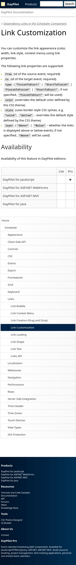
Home (5, 217)
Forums (5, 498)
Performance (16, 381)
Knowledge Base (9, 504)
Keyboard (13, 289)
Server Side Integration (22, 396)
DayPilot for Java (14, 201)
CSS (10, 253)
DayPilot (10, 4)
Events (12, 260)
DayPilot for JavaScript (18, 176)
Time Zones (15, 410)
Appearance (15, 231)
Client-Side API (17, 239)
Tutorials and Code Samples (15, 489)
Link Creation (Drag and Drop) (29, 317)
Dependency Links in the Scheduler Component (34, 23)
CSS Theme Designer (12, 516)
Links (11, 296)
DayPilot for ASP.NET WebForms (25, 184)
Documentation (9, 492)
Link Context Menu (22, 310)
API (2, 495)
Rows (11, 388)
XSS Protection (17, 431)
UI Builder (6, 519)
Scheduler (11, 224)
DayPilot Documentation (17, 12)
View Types (14, 424)
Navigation (14, 374)
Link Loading (19, 331)
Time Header (16, 403)
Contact (5, 531)
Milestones (14, 367)
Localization (15, 360)
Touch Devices (16, 417)
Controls (13, 246)
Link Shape (17, 339)
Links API (16, 353)
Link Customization (22, 324)
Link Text (16, 346)
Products (31, 4)
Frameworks (15, 274)
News (4, 501)
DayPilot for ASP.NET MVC (21, 193)
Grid (10, 281)
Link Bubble (18, 303)
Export (12, 267)
